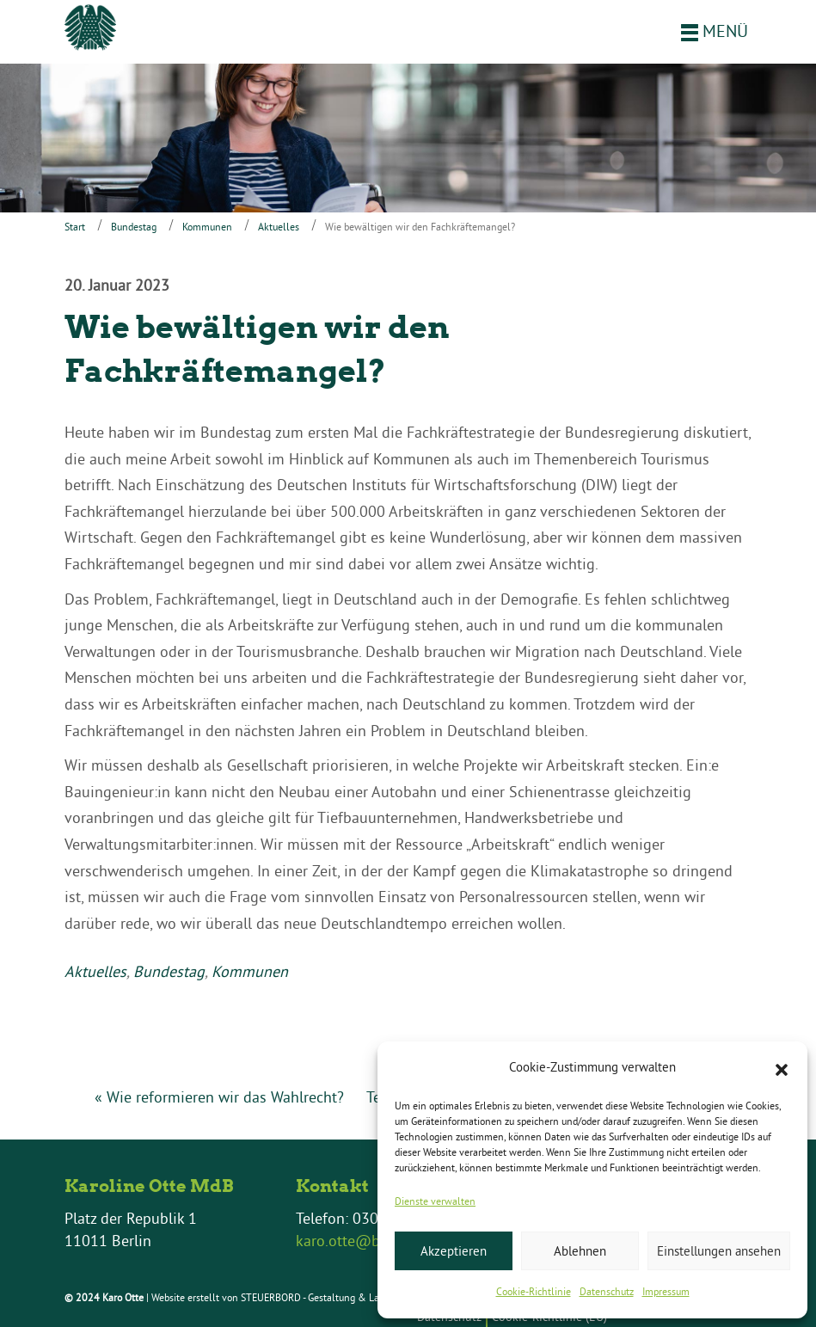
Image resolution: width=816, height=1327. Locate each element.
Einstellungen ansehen (719, 1251)
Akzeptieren (453, 1251)
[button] (781, 1068)
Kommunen (207, 226)
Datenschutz (607, 1291)
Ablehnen (580, 1251)
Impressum (666, 1291)
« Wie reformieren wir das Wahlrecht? (219, 1097)
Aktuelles (278, 226)
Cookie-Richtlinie (533, 1291)
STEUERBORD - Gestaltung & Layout (319, 1297)
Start (74, 226)
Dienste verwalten (435, 1201)
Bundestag (133, 226)
